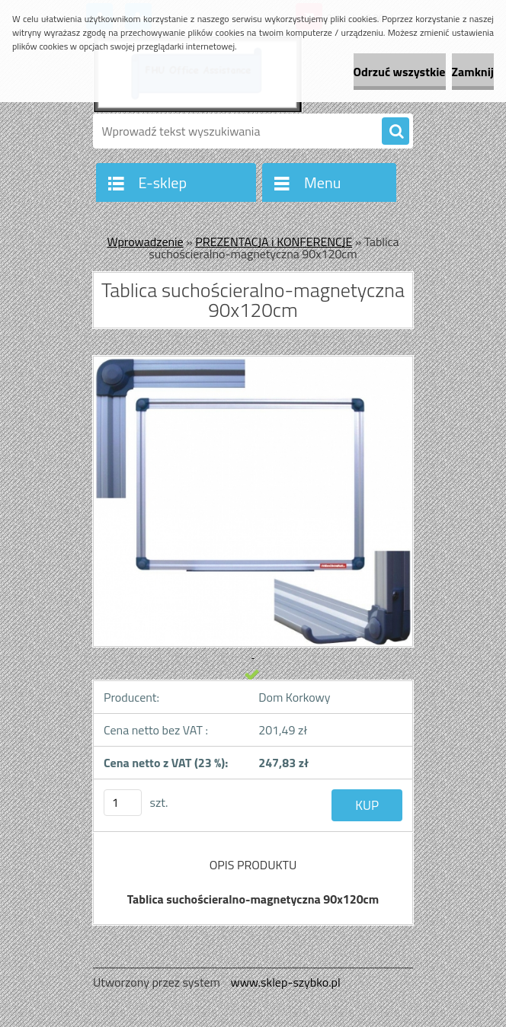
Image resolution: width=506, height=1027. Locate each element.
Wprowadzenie (145, 241)
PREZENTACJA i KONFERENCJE (273, 241)
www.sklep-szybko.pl (285, 982)
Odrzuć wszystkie (400, 71)
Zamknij (473, 71)
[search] (395, 131)
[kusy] (123, 802)
